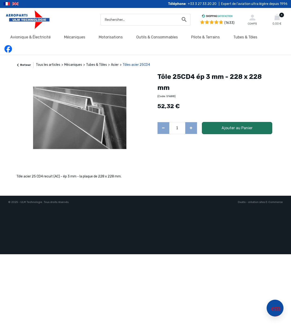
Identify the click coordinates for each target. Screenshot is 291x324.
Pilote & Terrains (205, 37)
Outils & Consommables (157, 37)
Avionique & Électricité (30, 37)
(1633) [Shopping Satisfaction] (229, 23)
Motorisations (111, 37)
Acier (115, 65)
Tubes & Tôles (245, 37)
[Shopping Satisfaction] (217, 17)
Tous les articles (48, 65)
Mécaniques (74, 37)
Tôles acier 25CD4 (136, 65)
